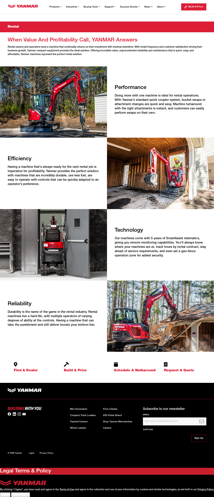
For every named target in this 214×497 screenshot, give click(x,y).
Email (146, 415)
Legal (31, 453)
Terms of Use (67, 490)
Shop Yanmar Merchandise (117, 422)
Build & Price (193, 7)
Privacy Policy (46, 453)
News (148, 7)
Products (55, 7)
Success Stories (130, 7)
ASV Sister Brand (112, 415)
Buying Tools (92, 7)
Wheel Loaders (78, 428)
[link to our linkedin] (14, 414)
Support (110, 7)
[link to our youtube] (24, 414)
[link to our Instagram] (19, 414)
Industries (72, 7)
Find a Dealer (110, 409)
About (161, 7)
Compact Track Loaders (83, 415)
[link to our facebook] (9, 414)
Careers (107, 428)
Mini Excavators (78, 409)
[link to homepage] (23, 7)
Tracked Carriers (79, 422)
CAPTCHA (148, 430)
